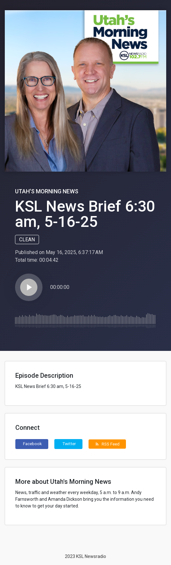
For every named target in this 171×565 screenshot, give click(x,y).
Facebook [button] (32, 443)
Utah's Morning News (46, 191)
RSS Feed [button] (107, 443)
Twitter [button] (69, 443)
